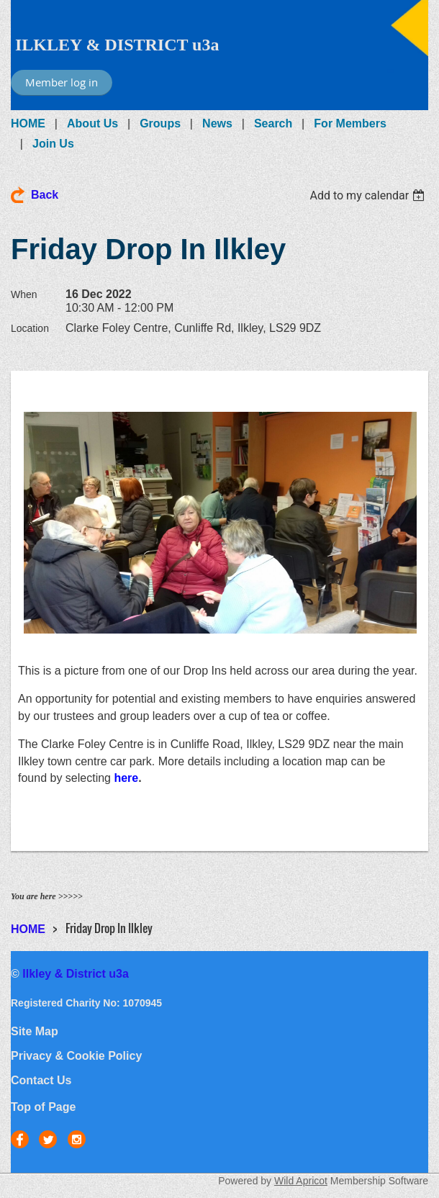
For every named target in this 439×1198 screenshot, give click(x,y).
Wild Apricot (300, 1180)
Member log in (61, 82)
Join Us (53, 144)
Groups (160, 123)
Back (44, 195)
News (217, 123)
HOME (28, 123)
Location (30, 328)
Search (273, 123)
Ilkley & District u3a (75, 974)
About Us (92, 123)
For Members (350, 123)
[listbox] (368, 195)
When (24, 294)
